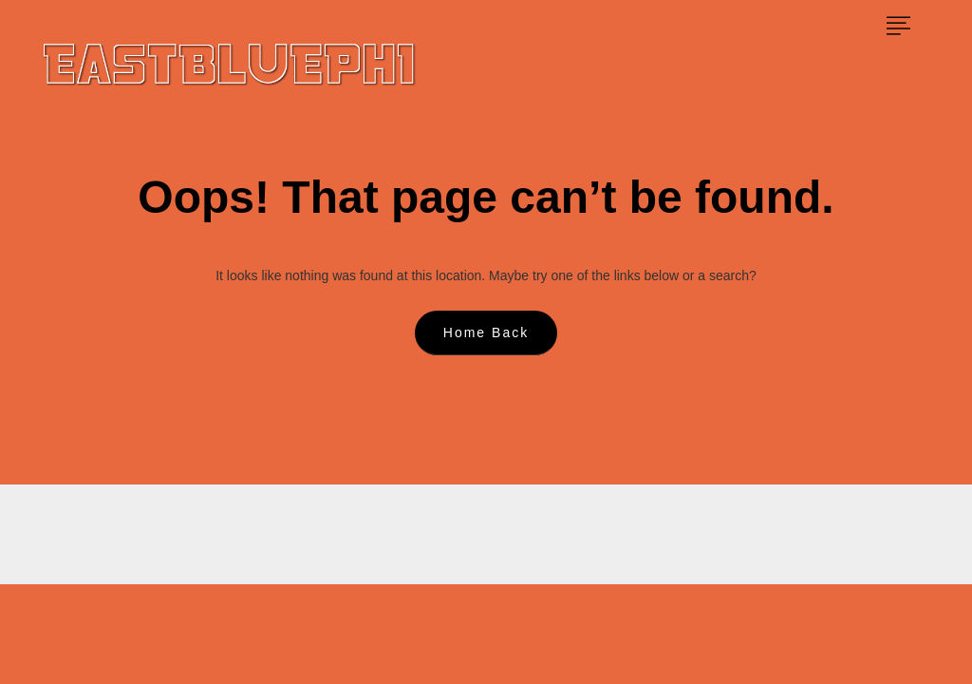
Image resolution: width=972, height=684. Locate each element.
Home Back (486, 332)
